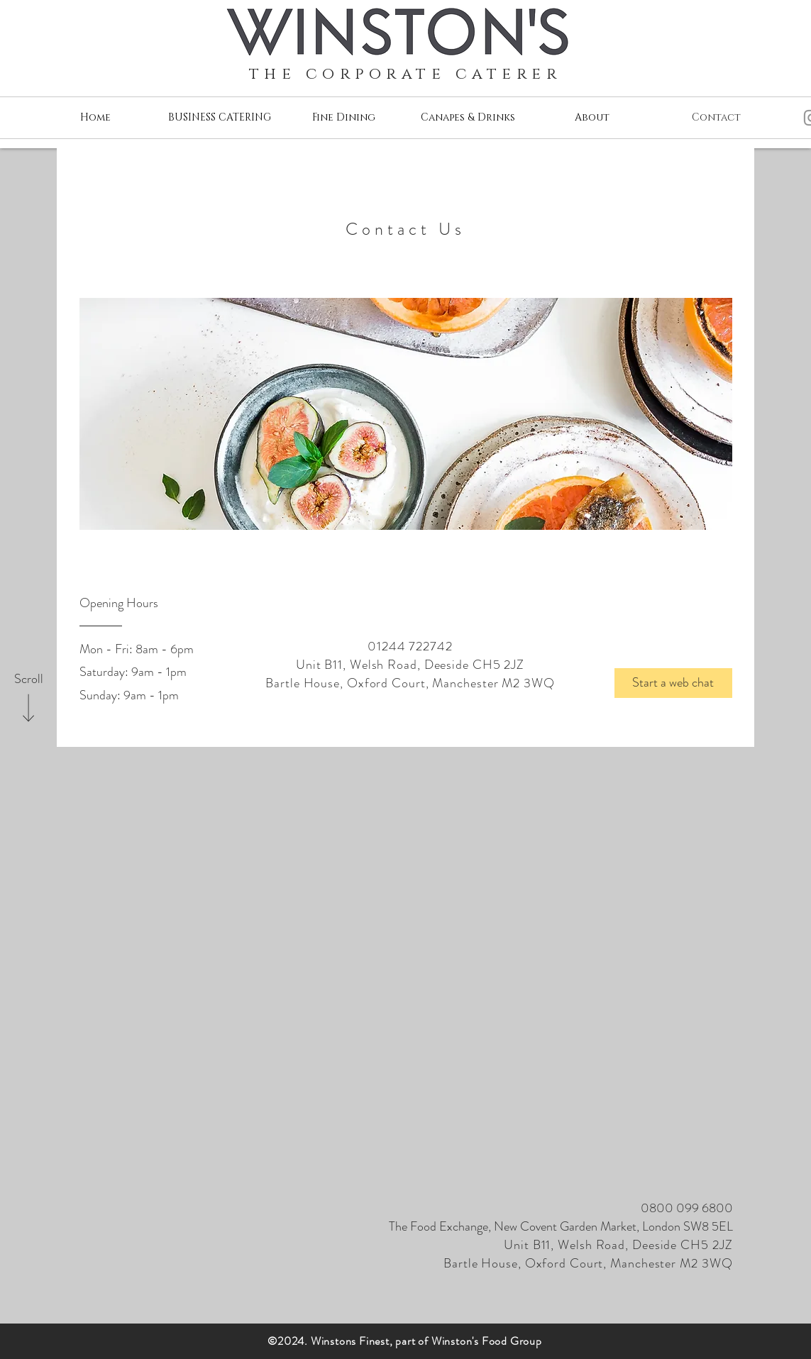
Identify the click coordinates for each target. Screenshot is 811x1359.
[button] (673, 683)
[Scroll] (28, 679)
